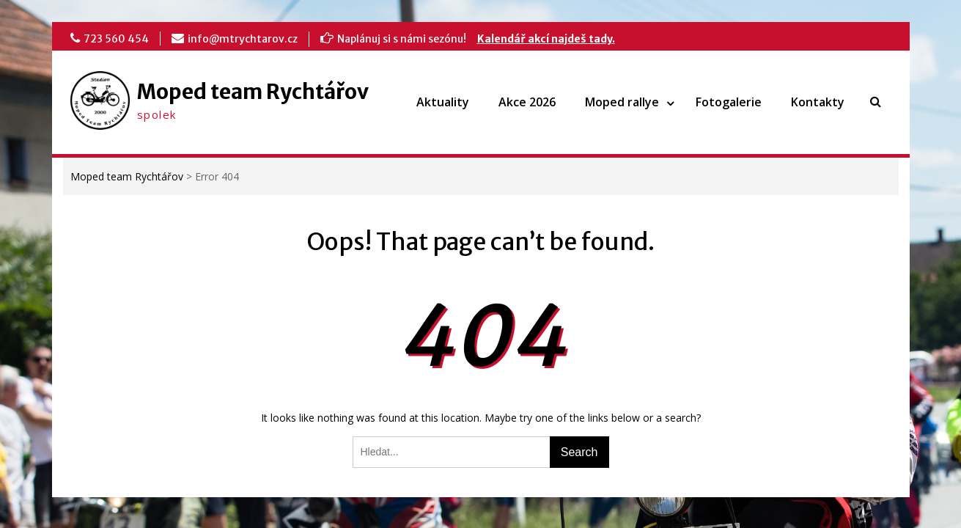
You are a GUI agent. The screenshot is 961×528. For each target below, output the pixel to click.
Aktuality (442, 102)
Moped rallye (622, 102)
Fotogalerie (729, 102)
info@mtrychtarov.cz (243, 38)
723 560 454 (116, 38)
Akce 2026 (527, 102)
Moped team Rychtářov (253, 91)
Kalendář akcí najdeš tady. (546, 38)
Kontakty (817, 102)
